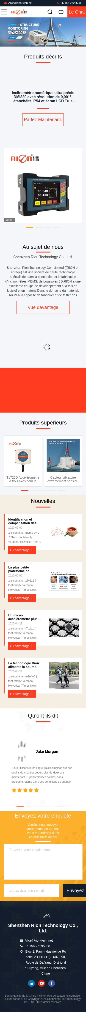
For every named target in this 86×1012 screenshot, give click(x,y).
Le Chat (77, 11)
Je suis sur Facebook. (51, 983)
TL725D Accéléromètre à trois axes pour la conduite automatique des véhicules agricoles (22, 479)
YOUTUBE (41, 983)
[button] (11, 41)
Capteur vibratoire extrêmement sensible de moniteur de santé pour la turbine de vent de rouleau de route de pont (63, 479)
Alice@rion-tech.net (18, 3)
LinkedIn (31, 983)
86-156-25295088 (69, 3)
